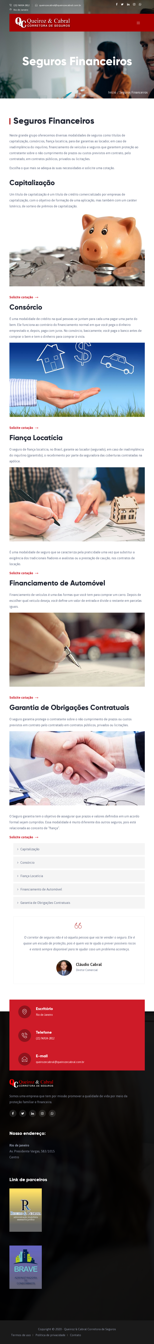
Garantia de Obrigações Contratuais (45, 902)
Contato (75, 1335)
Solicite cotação (23, 297)
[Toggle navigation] (138, 23)
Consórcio (27, 862)
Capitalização (29, 849)
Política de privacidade (50, 1335)
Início (112, 92)
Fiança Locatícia (31, 876)
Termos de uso (21, 1335)
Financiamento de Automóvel (41, 889)
